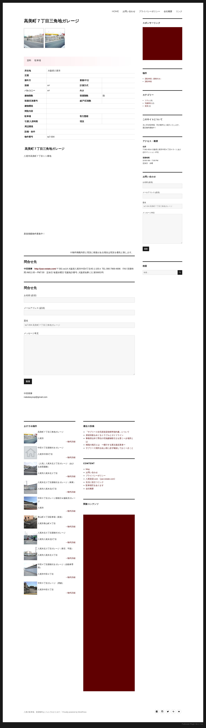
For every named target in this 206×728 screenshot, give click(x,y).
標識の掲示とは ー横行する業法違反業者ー (105, 445)
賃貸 (146, 106)
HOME (115, 11)
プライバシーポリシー (149, 11)
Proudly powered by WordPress (74, 712)
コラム (147, 100)
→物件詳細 (70, 441)
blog (88, 469)
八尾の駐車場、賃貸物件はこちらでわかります (42, 712)
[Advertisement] (109, 603)
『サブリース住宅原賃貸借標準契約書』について (107, 432)
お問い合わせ (129, 11)
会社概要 (168, 11)
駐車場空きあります (95, 485)
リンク (179, 11)
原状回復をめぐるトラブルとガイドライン (104, 435)
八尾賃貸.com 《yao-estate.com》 (101, 479)
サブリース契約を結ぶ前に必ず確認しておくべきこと (109, 448)
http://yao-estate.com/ (45, 269)
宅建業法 (148, 103)
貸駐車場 (148, 81)
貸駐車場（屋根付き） (153, 79)
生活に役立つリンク (95, 482)
